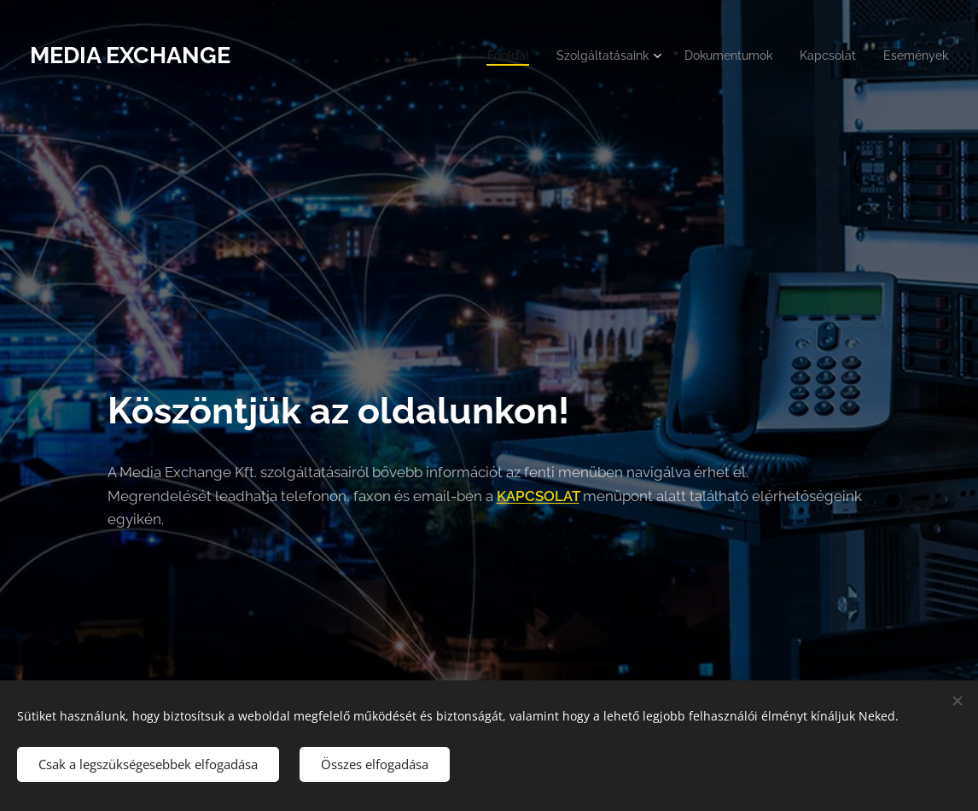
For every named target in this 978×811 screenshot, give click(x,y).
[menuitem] (483, 55)
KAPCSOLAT (538, 495)
